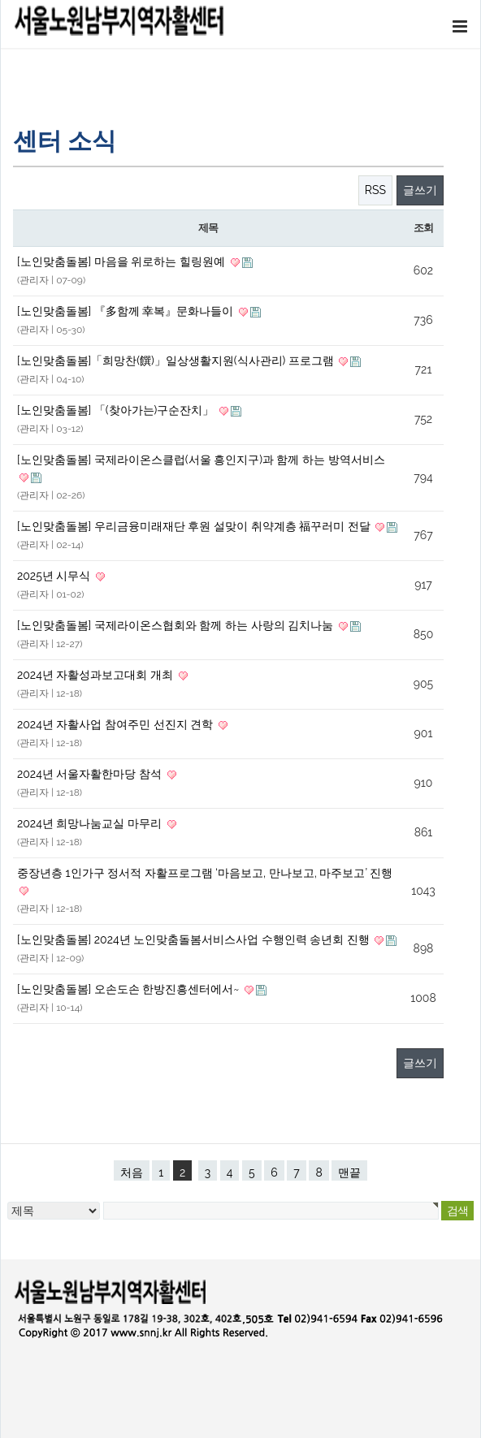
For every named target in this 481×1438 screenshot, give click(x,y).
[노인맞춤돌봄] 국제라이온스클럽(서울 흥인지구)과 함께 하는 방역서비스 (201, 459)
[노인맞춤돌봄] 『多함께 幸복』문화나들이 (126, 310)
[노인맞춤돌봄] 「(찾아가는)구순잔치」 (117, 410)
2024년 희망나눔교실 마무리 (91, 823)
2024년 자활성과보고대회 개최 (96, 674)
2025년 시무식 (55, 575)
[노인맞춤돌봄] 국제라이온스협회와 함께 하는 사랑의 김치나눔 (176, 625)
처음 (131, 1172)
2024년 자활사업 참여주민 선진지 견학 (116, 724)
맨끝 (349, 1172)
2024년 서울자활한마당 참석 (91, 773)
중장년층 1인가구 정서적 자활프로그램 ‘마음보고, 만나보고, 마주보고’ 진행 (204, 872)
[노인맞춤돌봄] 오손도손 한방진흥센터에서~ (129, 988)
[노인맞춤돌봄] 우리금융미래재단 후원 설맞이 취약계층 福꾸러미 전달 (195, 526)
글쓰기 (420, 190)
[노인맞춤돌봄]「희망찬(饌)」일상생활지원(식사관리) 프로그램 (176, 360)
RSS (375, 190)
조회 (423, 227)
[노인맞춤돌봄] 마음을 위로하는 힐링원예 (122, 261)
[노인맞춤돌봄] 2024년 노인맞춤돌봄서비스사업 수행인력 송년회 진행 (194, 939)
